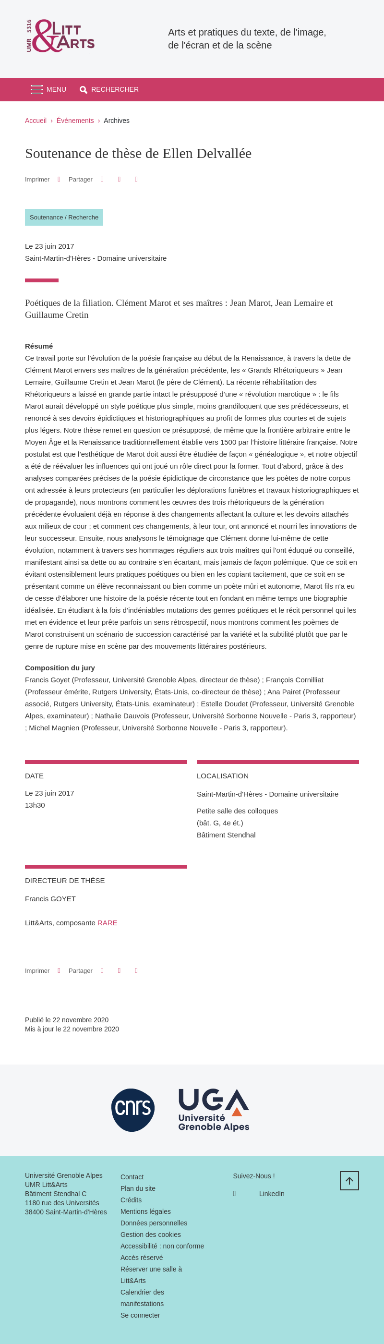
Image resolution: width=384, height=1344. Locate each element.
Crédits (131, 1200)
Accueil (36, 120)
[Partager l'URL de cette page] (136, 179)
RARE (107, 923)
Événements (75, 120)
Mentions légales (145, 1211)
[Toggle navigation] (48, 89)
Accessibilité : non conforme (162, 1246)
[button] (109, 89)
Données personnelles (153, 1223)
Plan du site (138, 1188)
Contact (132, 1177)
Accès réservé (141, 1257)
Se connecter (140, 1315)
